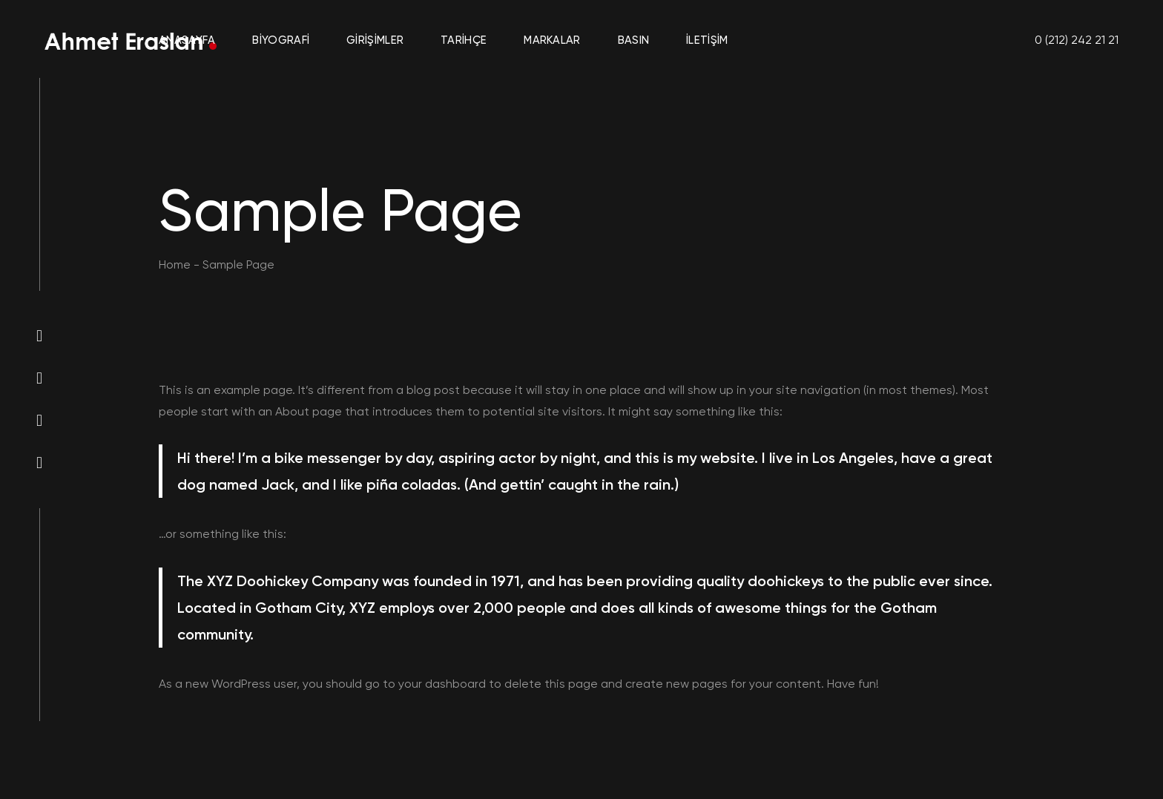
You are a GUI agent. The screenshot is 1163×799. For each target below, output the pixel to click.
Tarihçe (464, 40)
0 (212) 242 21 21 (1076, 40)
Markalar (552, 40)
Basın (634, 40)
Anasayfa (187, 40)
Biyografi (280, 40)
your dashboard (442, 684)
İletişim (707, 40)
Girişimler (374, 40)
